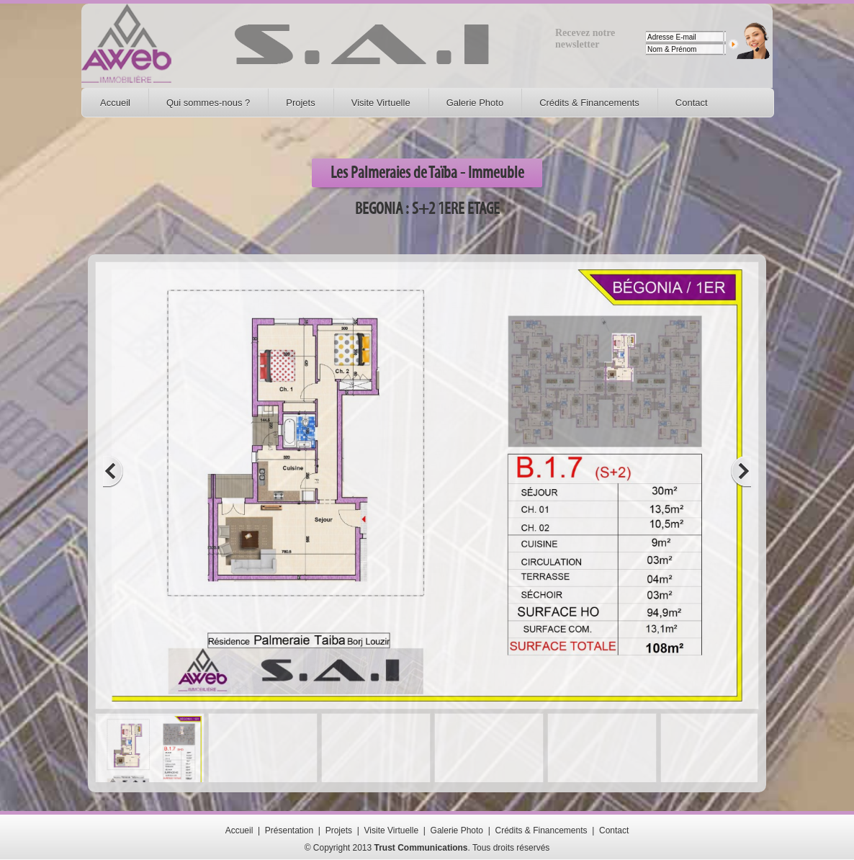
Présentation (289, 830)
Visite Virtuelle (380, 102)
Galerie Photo (475, 102)
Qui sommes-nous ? (208, 102)
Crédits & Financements (589, 102)
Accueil (115, 102)
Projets (300, 102)
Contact (691, 102)
